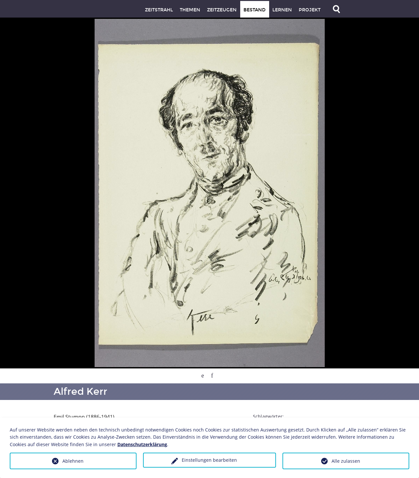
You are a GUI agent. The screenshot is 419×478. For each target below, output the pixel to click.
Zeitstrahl (159, 10)
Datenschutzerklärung (142, 444)
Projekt (310, 10)
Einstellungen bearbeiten (209, 460)
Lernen (282, 10)
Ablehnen (73, 461)
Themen (190, 10)
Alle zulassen (346, 461)
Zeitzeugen (222, 10)
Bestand (254, 10)
